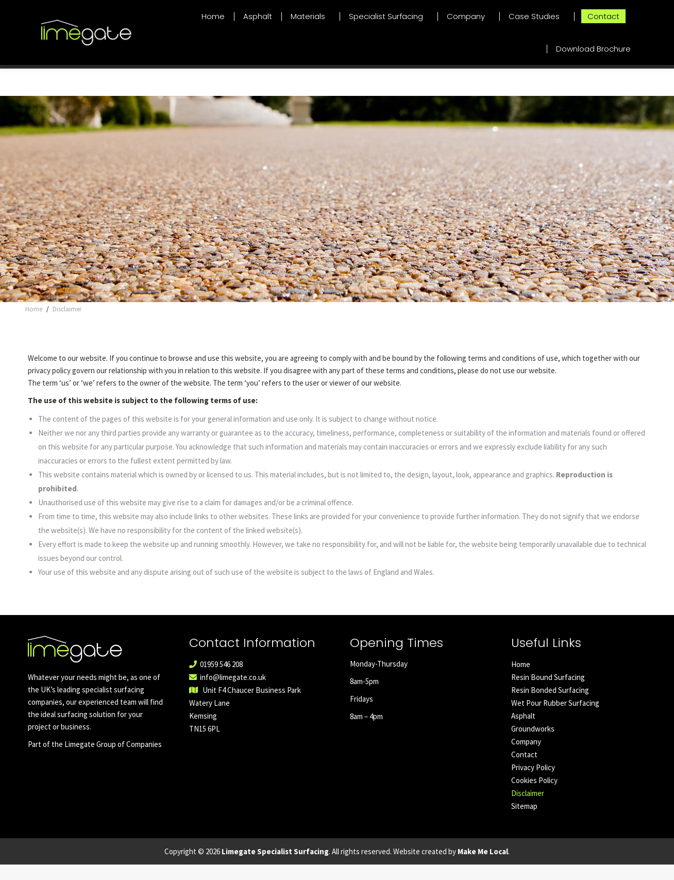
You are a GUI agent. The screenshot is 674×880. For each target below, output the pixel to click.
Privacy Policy (533, 783)
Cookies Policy (534, 796)
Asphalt (523, 731)
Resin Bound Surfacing (548, 693)
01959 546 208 (651, 7)
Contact (524, 770)
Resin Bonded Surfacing (550, 705)
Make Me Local (483, 867)
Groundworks (532, 744)
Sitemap (524, 821)
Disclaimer (527, 808)
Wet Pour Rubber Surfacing (555, 718)
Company (526, 757)
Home (520, 680)
